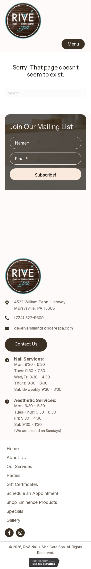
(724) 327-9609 (29, 317)
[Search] (45, 93)
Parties (13, 475)
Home (13, 448)
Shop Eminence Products (32, 502)
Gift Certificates (22, 484)
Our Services (19, 466)
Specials (15, 511)
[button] (73, 44)
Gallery (13, 520)
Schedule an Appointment (32, 493)
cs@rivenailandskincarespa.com (43, 328)
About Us (16, 457)
